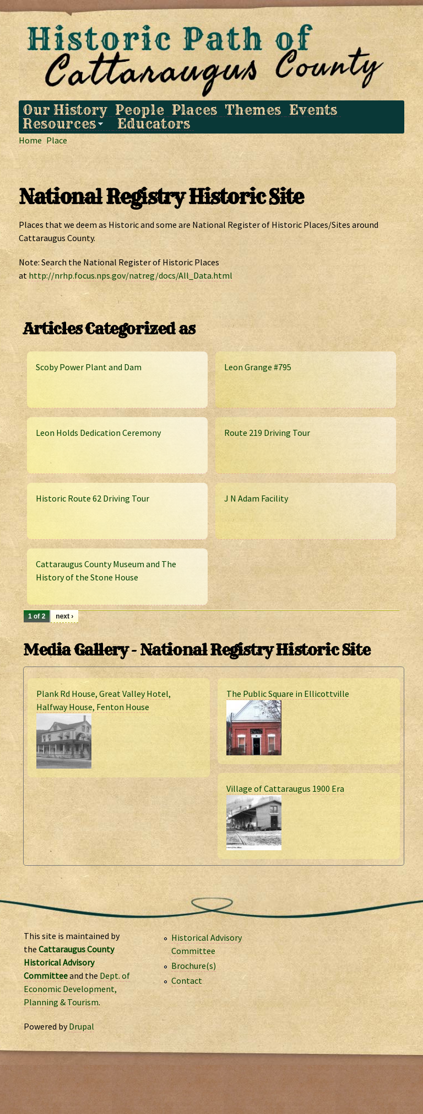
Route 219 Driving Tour (267, 432)
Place (56, 140)
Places (194, 110)
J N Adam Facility (256, 498)
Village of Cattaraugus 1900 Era (285, 788)
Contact (186, 980)
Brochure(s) (193, 965)
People (139, 110)
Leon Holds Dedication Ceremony (98, 432)
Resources (61, 124)
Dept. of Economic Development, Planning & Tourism (77, 989)
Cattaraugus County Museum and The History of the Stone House (106, 570)
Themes (253, 110)
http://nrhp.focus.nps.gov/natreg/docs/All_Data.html (130, 275)
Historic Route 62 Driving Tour (92, 498)
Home (30, 140)
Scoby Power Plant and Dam (89, 366)
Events (313, 110)
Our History (65, 110)
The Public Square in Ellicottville (287, 693)
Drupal (81, 1026)
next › (64, 616)
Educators (153, 124)
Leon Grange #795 (257, 366)
